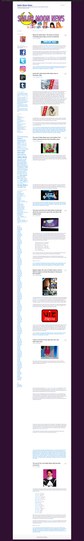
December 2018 (19, 295)
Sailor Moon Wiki (19, 210)
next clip (65, 389)
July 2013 (18, 357)
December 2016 (19, 318)
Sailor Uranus (54, 131)
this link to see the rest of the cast (42, 428)
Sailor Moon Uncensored (21, 209)
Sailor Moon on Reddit (20, 208)
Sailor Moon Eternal (21, 168)
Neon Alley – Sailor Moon (21, 200)
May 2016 (18, 325)
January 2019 (19, 294)
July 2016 (18, 323)
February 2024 (19, 240)
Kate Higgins (51, 67)
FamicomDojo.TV (8, 0)
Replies (52, 68)
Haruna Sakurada (50, 451)
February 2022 (19, 259)
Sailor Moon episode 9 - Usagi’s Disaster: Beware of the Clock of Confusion (51, 456)
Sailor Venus (59, 131)
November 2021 (19, 262)
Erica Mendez (48, 129)
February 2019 (19, 293)
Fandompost (37, 260)
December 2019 (19, 284)
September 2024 (19, 235)
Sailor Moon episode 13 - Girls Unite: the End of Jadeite (42, 453)
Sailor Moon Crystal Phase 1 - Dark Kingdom (22, 162)
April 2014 (18, 349)
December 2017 (19, 307)
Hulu (54, 451)
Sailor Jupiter (62, 67)
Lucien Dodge (37, 511)
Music (18, 148)
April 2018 (18, 303)
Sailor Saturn (49, 131)
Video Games (19, 131)
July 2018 (18, 300)
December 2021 (19, 261)
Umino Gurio (59, 457)
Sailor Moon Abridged (20, 204)
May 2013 (18, 359)
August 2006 (19, 379)
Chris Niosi (63, 128)
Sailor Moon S (21, 171)
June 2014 (18, 347)
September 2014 (19, 344)
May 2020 (18, 279)
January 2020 (19, 283)
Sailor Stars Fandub (20, 211)
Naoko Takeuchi (22, 148)
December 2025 (19, 228)
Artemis (19, 136)
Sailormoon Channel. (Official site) (22, 212)
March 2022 (19, 258)
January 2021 (19, 271)
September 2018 (19, 298)
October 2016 (19, 320)
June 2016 (18, 324)
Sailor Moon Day (55, 92)
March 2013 (19, 361)
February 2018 (19, 305)
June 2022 (18, 255)
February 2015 (19, 339)
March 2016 (19, 327)
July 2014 (18, 346)
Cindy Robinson (37, 508)
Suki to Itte (40, 132)
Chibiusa (59, 128)
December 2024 (19, 234)
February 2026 (19, 227)
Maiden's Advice (63, 129)
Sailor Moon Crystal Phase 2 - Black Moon (22, 165)
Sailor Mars (52, 130)
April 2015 (18, 337)
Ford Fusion (46, 203)
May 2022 (18, 256)
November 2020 (19, 273)
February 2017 (19, 316)
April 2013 (18, 360)
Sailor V (18, 180)
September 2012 (19, 367)
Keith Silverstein (37, 505)
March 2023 (19, 248)
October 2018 (19, 297)
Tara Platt (36, 504)
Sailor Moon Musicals (20, 128)
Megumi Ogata (36, 299)
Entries (19, 384)
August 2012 (19, 368)
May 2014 (18, 348)
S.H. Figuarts (26, 149)
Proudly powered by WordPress (42, 537)
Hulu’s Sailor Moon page (49, 388)
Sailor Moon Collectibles (21, 206)
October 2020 (19, 274)
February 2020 (19, 282)
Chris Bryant (41, 67)
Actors (18, 116)
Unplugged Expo (50, 520)
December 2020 (19, 272)
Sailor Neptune (44, 131)
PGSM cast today (20, 203)
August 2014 (19, 345)
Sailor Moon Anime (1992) (59, 66)
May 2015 (18, 336)
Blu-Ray (26, 136)
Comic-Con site (46, 57)
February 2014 (19, 351)
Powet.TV (3, 0)
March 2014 (19, 350)
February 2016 (19, 328)
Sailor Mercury (35, 68)
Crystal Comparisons (20, 193)
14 (65, 210)
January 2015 (19, 340)
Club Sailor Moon (20, 191)
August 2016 (19, 322)
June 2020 (18, 278)
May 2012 (18, 371)
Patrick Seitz (37, 512)
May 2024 (18, 238)
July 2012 (18, 369)
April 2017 (18, 314)
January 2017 (19, 317)
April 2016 (18, 326)
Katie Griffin (22, 143)
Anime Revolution (40, 298)
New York (34, 130)
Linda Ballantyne (24, 145)
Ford (43, 203)
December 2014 (19, 341)
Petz (54, 203)
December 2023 (19, 242)
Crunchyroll (19, 192)
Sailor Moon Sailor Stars (45, 530)
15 (65, 35)
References (38, 202)
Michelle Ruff (58, 67)
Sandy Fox (63, 131)
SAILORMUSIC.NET (20, 214)
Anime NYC (50, 91)
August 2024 (19, 236)
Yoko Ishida (55, 132)
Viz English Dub (49, 132)
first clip (56, 388)
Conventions (38, 66)
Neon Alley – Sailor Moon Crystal (22, 201)
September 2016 (19, 321)
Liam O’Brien (37, 510)
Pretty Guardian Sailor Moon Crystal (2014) (47, 66)
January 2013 (19, 363)
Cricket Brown (35, 451)
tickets (34, 123)
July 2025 (18, 231)
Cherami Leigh (55, 128)
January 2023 (19, 250)
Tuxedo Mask (44, 132)
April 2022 (18, 257)
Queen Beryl (44, 452)
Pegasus (37, 130)
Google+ (22, 80)
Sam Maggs (64, 53)
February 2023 (19, 249)
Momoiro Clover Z (23, 146)
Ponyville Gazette (14, 0)
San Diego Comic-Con (46, 68)
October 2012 (19, 366)
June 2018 (18, 301)
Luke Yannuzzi (19, 100)
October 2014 (19, 343)
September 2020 (19, 275)
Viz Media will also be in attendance (59, 98)
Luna (54, 67)
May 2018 (18, 302)
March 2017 (19, 315)
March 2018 (19, 304)
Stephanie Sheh (35, 132)
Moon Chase (37, 525)
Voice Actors (51, 202)
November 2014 (19, 342)
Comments (19, 385)
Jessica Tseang (45, 67)
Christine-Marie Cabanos (37, 129)
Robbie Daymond (42, 130)
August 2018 (19, 299)
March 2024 (19, 239)
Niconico (18, 202)
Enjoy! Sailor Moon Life (20, 194)
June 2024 (18, 237)
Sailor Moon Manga (20, 127)
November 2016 (19, 319)
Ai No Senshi (40, 128)
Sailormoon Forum (20, 213)
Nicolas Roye (60, 529)
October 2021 (19, 263)
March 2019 (19, 292)
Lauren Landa (57, 129)
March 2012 (19, 372)
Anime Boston (43, 233)
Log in (18, 383)
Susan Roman (19, 181)
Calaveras (64, 202)
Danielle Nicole (44, 451)
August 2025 (19, 230)
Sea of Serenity (19, 215)
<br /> (49, 441)
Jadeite (57, 451)
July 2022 (18, 254)
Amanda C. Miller (35, 67)
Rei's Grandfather (49, 452)
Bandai (22, 136)
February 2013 (19, 362)
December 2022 (19, 251)
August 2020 (19, 276)
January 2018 (19, 306)
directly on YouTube (56, 57)
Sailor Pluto (19, 176)
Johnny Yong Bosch (48, 264)
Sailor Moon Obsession (20, 207)
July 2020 (18, 277)
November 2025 (19, 229)
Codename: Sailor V (20, 117)
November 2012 (19, 365)
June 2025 (18, 232)
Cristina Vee (43, 129)
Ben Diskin (36, 503)
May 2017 (18, 313)
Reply (36, 458)
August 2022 (19, 253)
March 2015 (19, 338)
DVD (25, 142)
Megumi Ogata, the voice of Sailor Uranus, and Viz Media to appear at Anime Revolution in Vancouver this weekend (47, 271)
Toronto (21, 183)
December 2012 (19, 364)
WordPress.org (19, 386)
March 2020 (19, 281)
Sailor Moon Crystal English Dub (41, 265)
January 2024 (19, 241)
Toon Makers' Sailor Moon (21, 129)
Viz (53, 265)
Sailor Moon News (21, 0)
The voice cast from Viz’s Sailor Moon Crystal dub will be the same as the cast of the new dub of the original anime (47, 212)
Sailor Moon (62, 130)
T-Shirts (24, 181)
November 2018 (19, 296)
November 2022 (19, 252)
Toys (18, 130)
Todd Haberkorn (54, 457)
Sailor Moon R (42, 204)
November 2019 (19, 285)
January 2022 (19, 260)
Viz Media (38, 300)
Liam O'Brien (45, 529)
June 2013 (18, 358)
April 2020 (18, 280)
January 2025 (19, 233)
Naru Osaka (39, 452)
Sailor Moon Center (20, 205)
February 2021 (19, 270)
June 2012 (18, 370)
